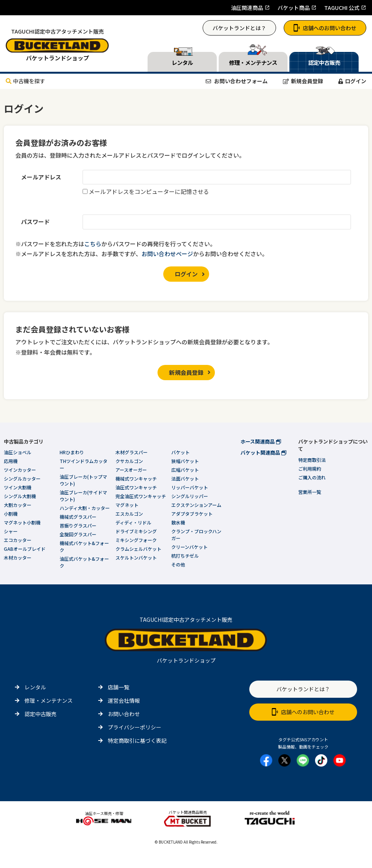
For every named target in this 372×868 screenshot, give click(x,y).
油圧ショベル (17, 452)
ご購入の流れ (312, 477)
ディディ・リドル (133, 522)
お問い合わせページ (167, 254)
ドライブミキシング (136, 531)
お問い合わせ (124, 714)
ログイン (352, 81)
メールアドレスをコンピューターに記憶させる (149, 191)
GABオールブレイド (24, 548)
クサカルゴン (129, 461)
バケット (180, 452)
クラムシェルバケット (138, 548)
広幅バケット (185, 469)
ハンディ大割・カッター (85, 508)
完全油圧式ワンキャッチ (140, 496)
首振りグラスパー (78, 525)
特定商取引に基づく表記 (137, 740)
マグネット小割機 (22, 522)
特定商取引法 (312, 460)
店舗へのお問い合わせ (325, 28)
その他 (178, 564)
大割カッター (17, 505)
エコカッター (17, 540)
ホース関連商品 (260, 441)
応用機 (11, 461)
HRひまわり (72, 452)
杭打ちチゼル (185, 555)
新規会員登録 (303, 81)
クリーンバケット (189, 547)
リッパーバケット (189, 487)
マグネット (126, 505)
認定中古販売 (40, 714)
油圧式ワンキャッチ (136, 487)
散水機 (178, 522)
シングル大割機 (20, 496)
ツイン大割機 (17, 487)
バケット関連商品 (263, 452)
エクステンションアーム (196, 505)
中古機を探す (25, 81)
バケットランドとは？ (239, 28)
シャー (11, 531)
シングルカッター (22, 478)
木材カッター (17, 557)
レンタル (35, 687)
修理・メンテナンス (48, 700)
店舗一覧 (118, 687)
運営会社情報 (124, 700)
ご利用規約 (309, 468)
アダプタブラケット (192, 513)
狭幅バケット (185, 461)
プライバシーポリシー (134, 727)
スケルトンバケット (136, 557)
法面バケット (185, 478)
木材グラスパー (131, 452)
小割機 (11, 513)
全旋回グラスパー (78, 534)
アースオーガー (131, 469)
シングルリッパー (189, 496)
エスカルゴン (129, 513)
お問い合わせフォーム (237, 81)
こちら (92, 244)
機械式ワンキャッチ (136, 478)
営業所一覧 (309, 492)
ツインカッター (20, 469)
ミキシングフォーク (136, 540)
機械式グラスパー (78, 516)
